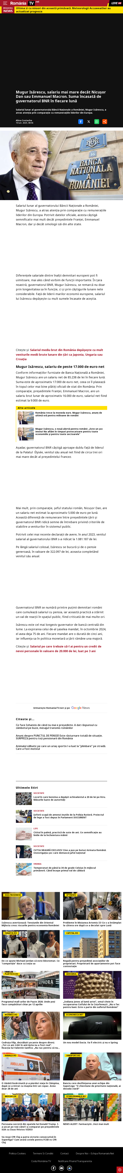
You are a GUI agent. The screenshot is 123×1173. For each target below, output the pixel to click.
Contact (64, 1153)
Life (35, 828)
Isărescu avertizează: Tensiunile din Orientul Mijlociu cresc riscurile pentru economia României (30, 924)
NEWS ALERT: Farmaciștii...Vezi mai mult (86, 1124)
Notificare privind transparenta (75, 1161)
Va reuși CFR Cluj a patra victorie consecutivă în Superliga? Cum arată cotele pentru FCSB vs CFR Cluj (29, 1140)
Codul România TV (41, 1161)
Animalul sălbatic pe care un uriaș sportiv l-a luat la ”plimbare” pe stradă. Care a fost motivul (61, 747)
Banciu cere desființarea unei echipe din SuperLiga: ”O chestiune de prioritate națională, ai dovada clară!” (92, 1086)
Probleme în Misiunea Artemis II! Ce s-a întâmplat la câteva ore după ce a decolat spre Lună (92, 924)
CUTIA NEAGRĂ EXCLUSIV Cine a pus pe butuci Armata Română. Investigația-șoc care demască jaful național (69, 851)
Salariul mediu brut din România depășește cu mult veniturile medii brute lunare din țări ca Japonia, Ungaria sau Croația (59, 354)
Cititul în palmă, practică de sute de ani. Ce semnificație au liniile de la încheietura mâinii (67, 834)
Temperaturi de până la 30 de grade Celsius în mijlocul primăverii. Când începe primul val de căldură (64, 869)
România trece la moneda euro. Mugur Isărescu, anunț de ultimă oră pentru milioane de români (68, 414)
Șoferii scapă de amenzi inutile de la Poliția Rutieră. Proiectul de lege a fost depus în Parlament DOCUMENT (68, 816)
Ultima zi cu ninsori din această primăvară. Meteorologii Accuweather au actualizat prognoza (63, 10)
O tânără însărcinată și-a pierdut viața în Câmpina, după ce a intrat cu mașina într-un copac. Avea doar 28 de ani (30, 1086)
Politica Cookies (17, 1153)
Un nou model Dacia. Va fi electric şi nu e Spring (90, 1042)
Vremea (37, 864)
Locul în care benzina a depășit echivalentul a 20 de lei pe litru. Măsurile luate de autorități (69, 798)
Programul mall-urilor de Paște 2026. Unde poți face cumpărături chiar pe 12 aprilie (28, 1003)
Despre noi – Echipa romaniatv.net (95, 1153)
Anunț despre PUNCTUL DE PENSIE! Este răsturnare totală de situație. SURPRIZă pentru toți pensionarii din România (59, 737)
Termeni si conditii (43, 1153)
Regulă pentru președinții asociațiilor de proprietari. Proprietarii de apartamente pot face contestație (91, 964)
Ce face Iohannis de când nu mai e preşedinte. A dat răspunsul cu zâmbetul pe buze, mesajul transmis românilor (56, 726)
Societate (38, 793)
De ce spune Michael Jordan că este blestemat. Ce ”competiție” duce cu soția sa (31, 962)
